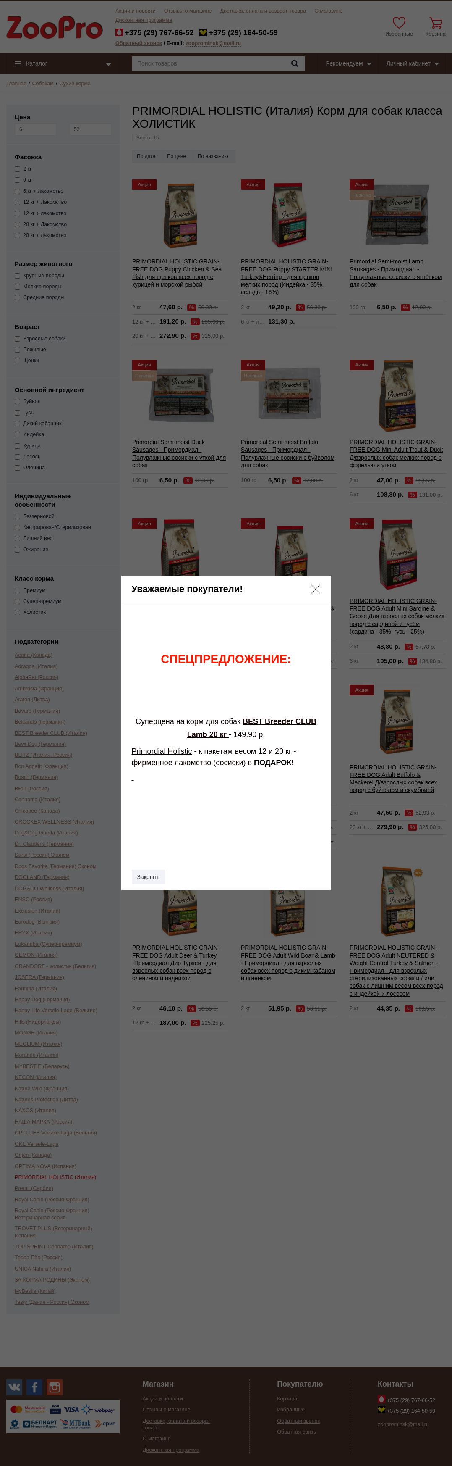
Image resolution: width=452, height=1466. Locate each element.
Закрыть (148, 877)
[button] (316, 589)
